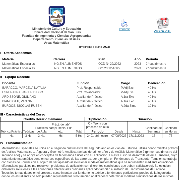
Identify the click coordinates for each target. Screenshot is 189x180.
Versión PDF (162, 31)
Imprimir (124, 29)
